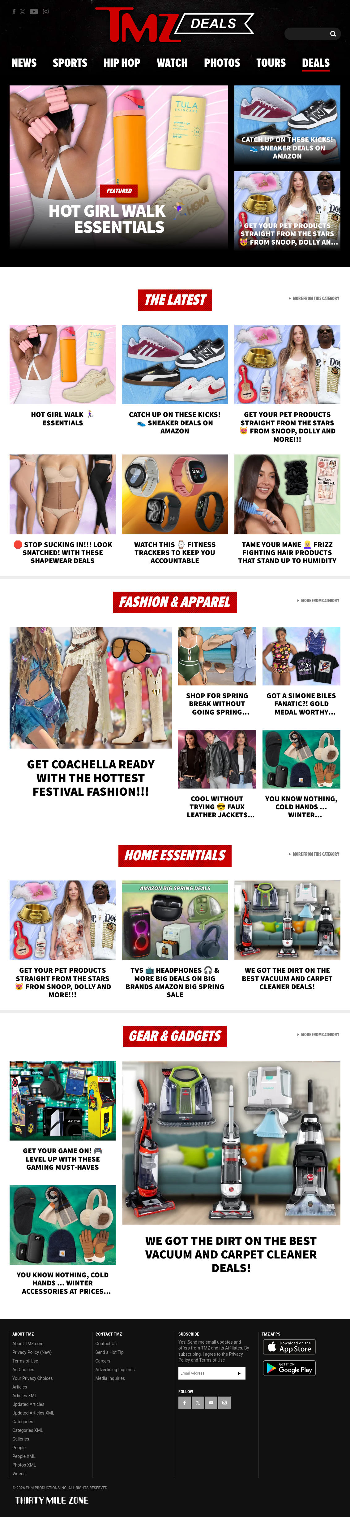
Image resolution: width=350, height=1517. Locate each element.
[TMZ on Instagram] (46, 11)
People (19, 1447)
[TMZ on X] (23, 11)
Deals (316, 63)
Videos (19, 1473)
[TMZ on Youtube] (34, 11)
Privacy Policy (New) (32, 1352)
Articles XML (24, 1395)
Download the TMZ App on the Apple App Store (289, 1347)
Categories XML (27, 1430)
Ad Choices (23, 1369)
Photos (222, 63)
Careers (103, 1360)
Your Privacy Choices (32, 1378)
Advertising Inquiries (115, 1369)
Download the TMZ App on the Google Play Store (289, 1368)
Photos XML (24, 1465)
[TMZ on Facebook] (14, 11)
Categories (22, 1421)
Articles (19, 1386)
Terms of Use (25, 1360)
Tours (271, 63)
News (23, 63)
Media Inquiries (110, 1378)
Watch (172, 63)
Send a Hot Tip (110, 1352)
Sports (70, 63)
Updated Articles (28, 1404)
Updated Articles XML (33, 1413)
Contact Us (106, 1343)
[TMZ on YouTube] (211, 1403)
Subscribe (239, 1373)
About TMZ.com (28, 1343)
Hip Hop (122, 63)
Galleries (20, 1439)
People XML (24, 1456)
